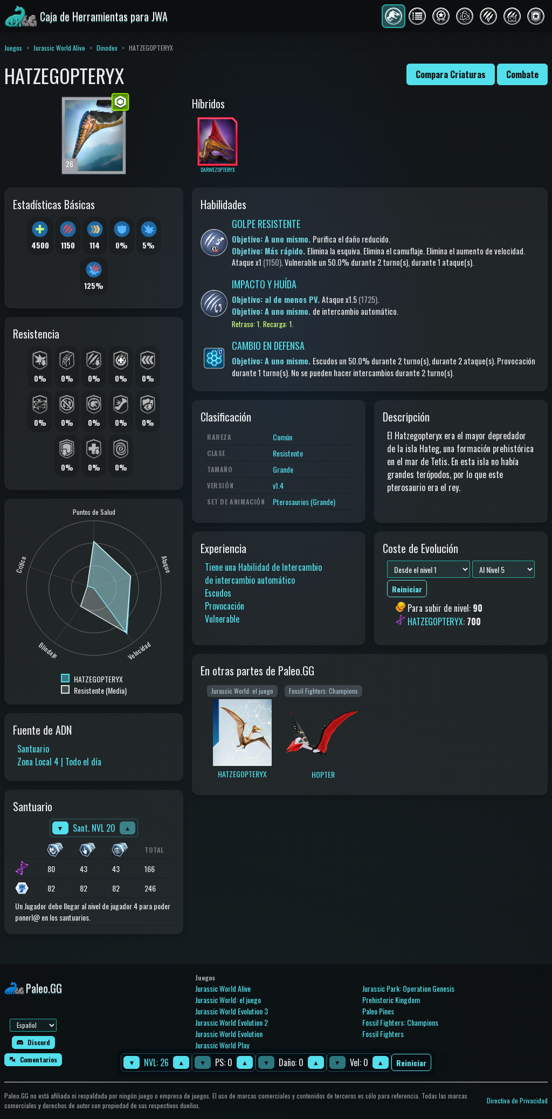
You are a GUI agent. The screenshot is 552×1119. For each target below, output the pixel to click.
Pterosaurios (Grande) (304, 501)
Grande (283, 469)
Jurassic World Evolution (229, 1033)
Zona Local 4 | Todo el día (59, 761)
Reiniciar (411, 1062)
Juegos (13, 47)
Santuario (33, 748)
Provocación (224, 605)
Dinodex (107, 47)
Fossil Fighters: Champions (400, 1022)
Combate (522, 74)
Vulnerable (222, 618)
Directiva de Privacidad (517, 1100)
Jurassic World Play (222, 1045)
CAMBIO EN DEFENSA (268, 346)
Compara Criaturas (451, 74)
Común (282, 437)
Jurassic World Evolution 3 (231, 1011)
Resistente (288, 453)
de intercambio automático (250, 580)
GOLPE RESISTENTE (266, 224)
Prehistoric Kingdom (391, 999)
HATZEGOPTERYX (435, 621)
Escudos (218, 592)
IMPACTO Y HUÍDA (264, 284)
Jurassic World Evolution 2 (231, 1022)
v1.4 (278, 485)
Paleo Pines (378, 1011)
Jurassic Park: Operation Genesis (408, 988)
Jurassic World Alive (59, 47)
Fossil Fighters (383, 1033)
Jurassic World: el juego (228, 999)
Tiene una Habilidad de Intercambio (263, 567)
